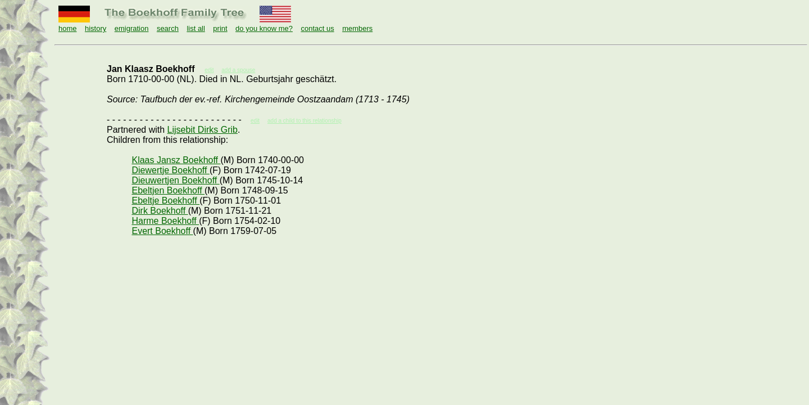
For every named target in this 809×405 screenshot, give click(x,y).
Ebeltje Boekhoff (165, 200)
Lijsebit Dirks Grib (202, 129)
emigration (132, 28)
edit (255, 121)
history (95, 28)
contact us (317, 28)
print (220, 28)
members (357, 28)
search (168, 28)
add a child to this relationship (304, 121)
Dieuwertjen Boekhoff (175, 180)
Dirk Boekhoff (159, 210)
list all (196, 28)
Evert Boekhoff (162, 231)
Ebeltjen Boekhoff (167, 190)
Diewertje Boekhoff (170, 170)
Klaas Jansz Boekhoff (175, 160)
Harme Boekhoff (165, 221)
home (67, 28)
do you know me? (264, 28)
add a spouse (238, 70)
